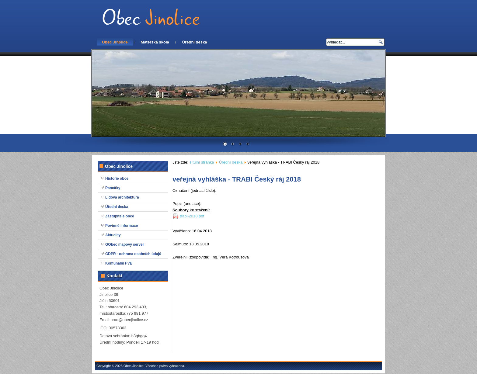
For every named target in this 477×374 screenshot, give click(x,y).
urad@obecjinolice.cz (129, 319)
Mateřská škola (155, 42)
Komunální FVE (118, 263)
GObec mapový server (124, 244)
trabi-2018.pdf (192, 216)
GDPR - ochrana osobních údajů (133, 254)
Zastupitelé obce (119, 216)
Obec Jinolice (115, 42)
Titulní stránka (201, 162)
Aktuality (113, 235)
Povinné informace (121, 225)
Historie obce (116, 178)
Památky (112, 188)
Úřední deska (194, 42)
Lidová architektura (122, 197)
